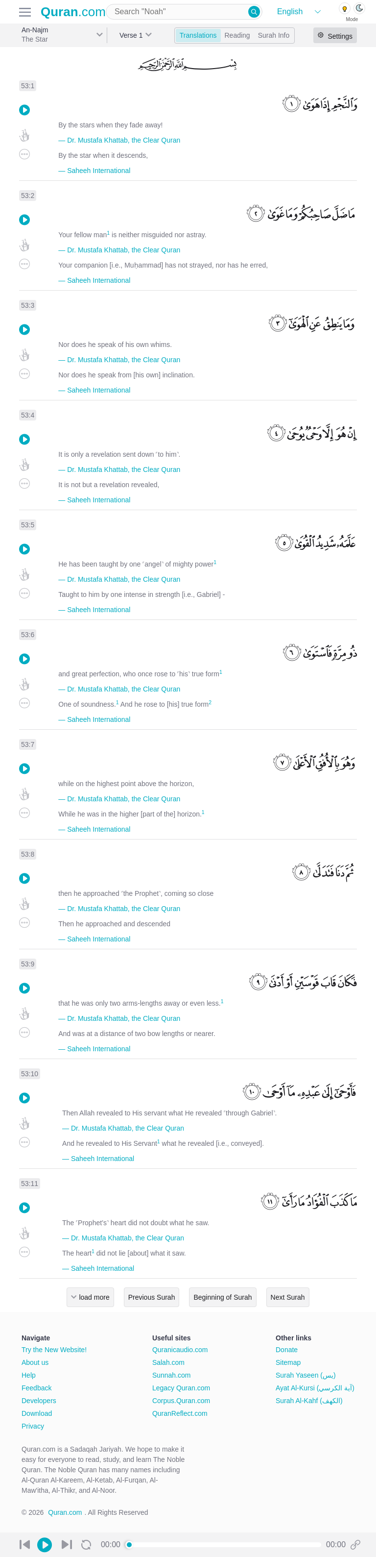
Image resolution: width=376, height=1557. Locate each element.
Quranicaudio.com (180, 1350)
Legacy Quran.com (181, 1388)
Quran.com (65, 1512)
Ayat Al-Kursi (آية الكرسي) (315, 1388)
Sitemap (288, 1362)
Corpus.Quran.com (181, 1401)
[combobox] (184, 12)
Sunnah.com (171, 1375)
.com (73, 11)
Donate (287, 1350)
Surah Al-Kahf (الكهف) (309, 1401)
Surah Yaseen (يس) (306, 1375)
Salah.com (168, 1362)
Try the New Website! (54, 1350)
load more (94, 1297)
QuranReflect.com (180, 1413)
